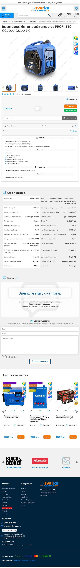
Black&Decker (14, 468)
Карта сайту (44, 497)
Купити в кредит (70, 110)
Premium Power (40, 468)
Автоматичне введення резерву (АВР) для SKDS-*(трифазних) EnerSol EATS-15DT (40, 420)
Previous (3, 87)
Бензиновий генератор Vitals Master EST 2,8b (64, 418)
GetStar (66, 468)
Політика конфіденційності (48, 494)
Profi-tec (73, 131)
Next (76, 87)
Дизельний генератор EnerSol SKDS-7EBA (12, 418)
